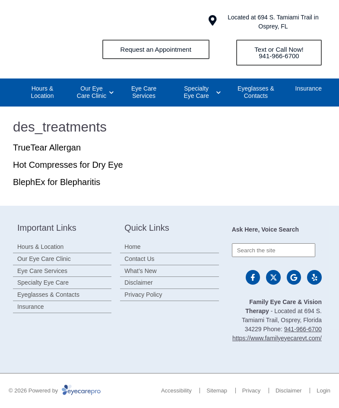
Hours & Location (42, 92)
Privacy (251, 390)
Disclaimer (138, 282)
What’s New (140, 270)
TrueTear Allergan (47, 147)
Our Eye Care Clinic (91, 92)
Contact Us (139, 258)
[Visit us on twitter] (273, 277)
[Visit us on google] (294, 277)
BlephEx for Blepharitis (56, 182)
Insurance (308, 88)
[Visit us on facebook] (253, 277)
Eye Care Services (143, 92)
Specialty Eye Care (196, 92)
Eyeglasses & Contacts (256, 92)
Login (323, 390)
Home (132, 246)
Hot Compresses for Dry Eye (68, 164)
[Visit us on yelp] (314, 277)
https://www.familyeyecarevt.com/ (277, 338)
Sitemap (216, 390)
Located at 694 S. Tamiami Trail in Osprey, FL (273, 22)
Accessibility (176, 390)
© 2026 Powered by (55, 390)
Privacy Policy (143, 294)
